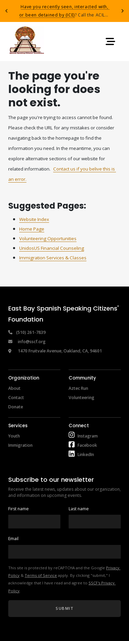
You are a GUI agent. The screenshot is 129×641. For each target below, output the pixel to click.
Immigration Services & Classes (52, 258)
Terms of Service (41, 575)
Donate (15, 407)
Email (13, 538)
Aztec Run (78, 388)
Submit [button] (64, 608)
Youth (14, 436)
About (14, 388)
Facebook (87, 445)
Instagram (88, 436)
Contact (16, 397)
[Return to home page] (27, 41)
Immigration (20, 445)
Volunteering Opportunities (48, 238)
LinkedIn (86, 454)
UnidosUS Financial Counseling (51, 248)
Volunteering (81, 397)
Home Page (31, 229)
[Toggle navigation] (110, 41)
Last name (79, 509)
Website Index (34, 219)
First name (18, 509)
